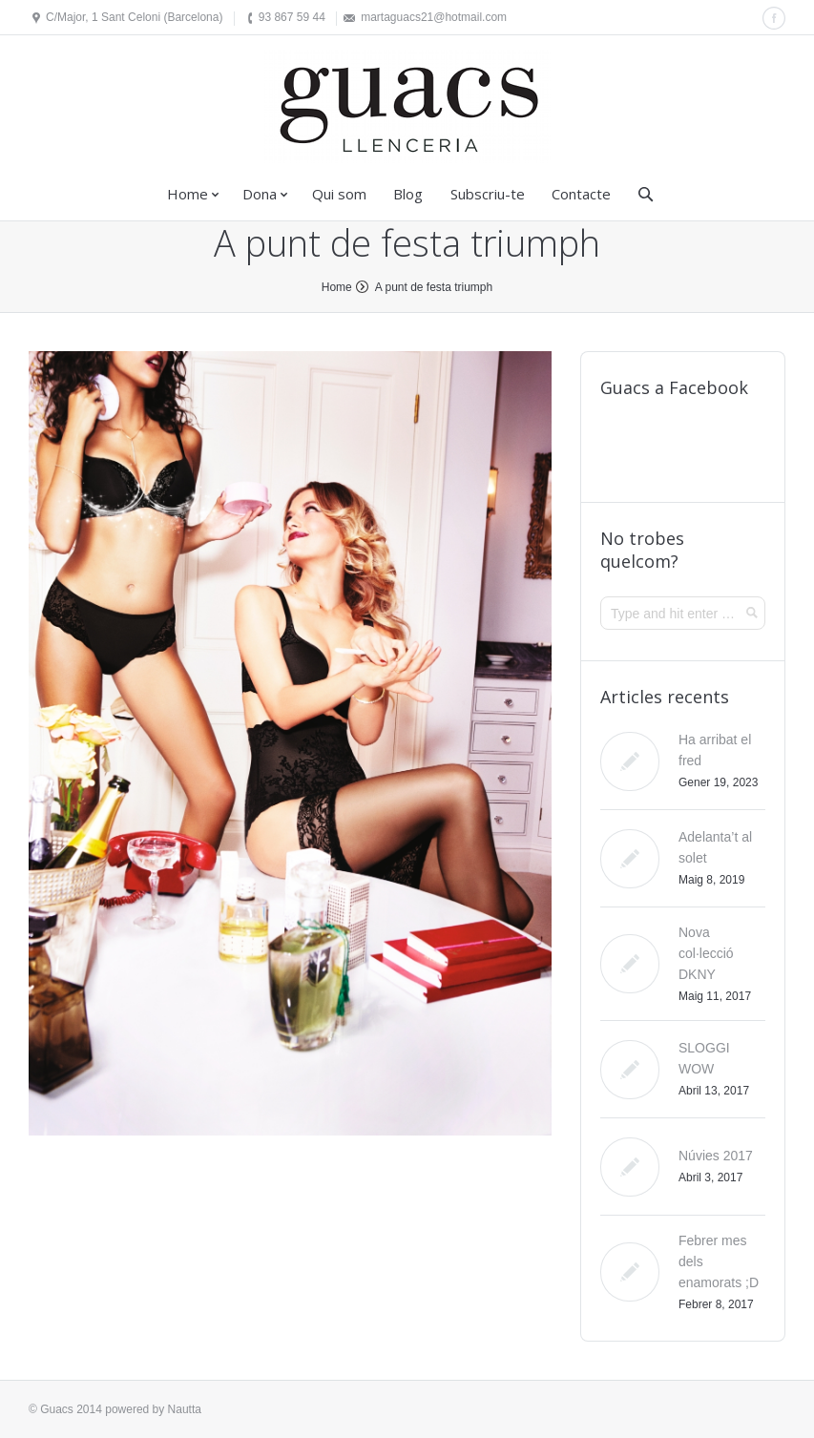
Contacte (581, 193)
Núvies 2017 (715, 1155)
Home (187, 193)
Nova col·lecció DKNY (706, 953)
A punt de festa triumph (433, 287)
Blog (408, 193)
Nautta (184, 1409)
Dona (259, 193)
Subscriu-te (487, 193)
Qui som (339, 193)
